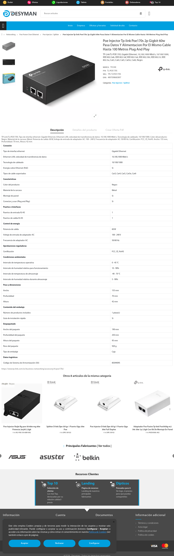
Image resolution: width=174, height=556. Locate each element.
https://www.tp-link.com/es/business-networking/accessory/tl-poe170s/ (32, 369)
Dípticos (122, 483)
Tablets (83, 2)
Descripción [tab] (57, 130)
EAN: (105, 78)
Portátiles (109, 2)
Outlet (10, 2)
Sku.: (105, 74)
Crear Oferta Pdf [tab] (115, 130)
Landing (88, 483)
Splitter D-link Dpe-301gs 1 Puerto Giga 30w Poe (65, 428)
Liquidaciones (62, 2)
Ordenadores (135, 2)
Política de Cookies (97, 532)
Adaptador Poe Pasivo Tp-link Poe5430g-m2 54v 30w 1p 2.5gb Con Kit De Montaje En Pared (152, 428)
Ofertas (35, 2)
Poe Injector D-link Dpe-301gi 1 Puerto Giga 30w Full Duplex (109, 428)
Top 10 (157, 2)
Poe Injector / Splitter (121, 83)
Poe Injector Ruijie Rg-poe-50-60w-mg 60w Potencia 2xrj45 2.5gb (21, 428)
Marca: (106, 67)
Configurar (94, 543)
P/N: (104, 71)
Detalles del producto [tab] (85, 130)
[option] (59, 80)
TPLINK (113, 67)
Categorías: (107, 83)
